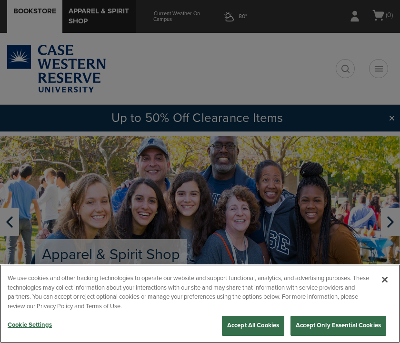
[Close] (384, 279)
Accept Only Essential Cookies (338, 325)
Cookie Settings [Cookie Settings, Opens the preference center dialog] (30, 325)
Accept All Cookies (253, 325)
